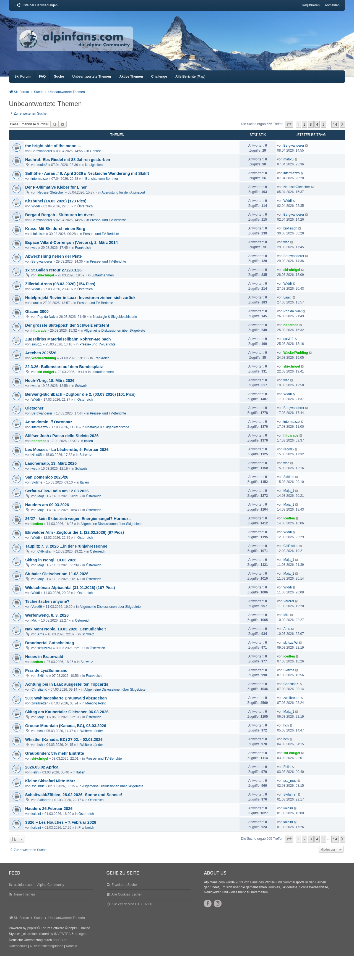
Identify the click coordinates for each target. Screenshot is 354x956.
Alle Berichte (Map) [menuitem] (190, 76)
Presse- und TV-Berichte (108, 220)
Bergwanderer (42, 151)
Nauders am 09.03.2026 (47, 505)
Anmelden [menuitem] (332, 5)
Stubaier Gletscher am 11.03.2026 (56, 574)
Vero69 (37, 607)
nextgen (81, 934)
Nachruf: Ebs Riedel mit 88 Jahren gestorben (67, 159)
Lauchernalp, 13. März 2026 (51, 463)
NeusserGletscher (50, 192)
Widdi (36, 206)
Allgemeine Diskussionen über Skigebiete (114, 330)
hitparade (39, 330)
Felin (35, 772)
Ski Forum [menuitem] (22, 76)
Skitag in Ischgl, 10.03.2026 (51, 560)
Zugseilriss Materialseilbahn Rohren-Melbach (68, 339)
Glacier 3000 (37, 311)
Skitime (37, 482)
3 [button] (311, 124)
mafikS (42, 165)
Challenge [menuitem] (159, 76)
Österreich (85, 206)
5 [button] (323, 124)
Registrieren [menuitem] (311, 5)
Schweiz (81, 386)
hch (40, 731)
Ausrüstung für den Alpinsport (123, 192)
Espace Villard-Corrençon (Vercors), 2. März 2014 (71, 242)
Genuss (95, 151)
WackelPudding (44, 358)
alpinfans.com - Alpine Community (39, 885)
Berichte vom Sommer (101, 179)
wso (34, 248)
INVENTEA (62, 934)
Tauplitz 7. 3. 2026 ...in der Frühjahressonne (66, 546)
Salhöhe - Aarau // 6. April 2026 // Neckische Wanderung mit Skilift (87, 173)
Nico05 (37, 455)
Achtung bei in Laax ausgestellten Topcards (66, 684)
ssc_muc (38, 786)
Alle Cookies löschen (126, 894)
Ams (40, 634)
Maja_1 (42, 496)
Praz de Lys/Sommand (46, 670)
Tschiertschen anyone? (47, 601)
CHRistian (44, 551)
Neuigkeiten (94, 165)
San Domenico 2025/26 (46, 477)
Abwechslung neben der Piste (53, 256)
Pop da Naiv (46, 317)
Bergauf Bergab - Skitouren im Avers (60, 215)
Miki (34, 620)
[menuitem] (37, 5)
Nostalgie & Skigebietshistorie (115, 317)
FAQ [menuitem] (42, 76)
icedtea (37, 524)
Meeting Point (95, 703)
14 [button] (335, 124)
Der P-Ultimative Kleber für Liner (56, 187)
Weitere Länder (91, 731)
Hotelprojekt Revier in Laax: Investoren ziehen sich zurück (80, 297)
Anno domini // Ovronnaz (48, 422)
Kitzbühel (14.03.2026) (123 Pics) (56, 201)
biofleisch (38, 234)
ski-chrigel (45, 275)
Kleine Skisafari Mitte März (50, 781)
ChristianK (39, 689)
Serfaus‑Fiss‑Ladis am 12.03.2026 (57, 491)
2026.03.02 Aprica (41, 767)
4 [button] (317, 124)
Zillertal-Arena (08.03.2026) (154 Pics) (60, 284)
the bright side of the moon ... (53, 146)
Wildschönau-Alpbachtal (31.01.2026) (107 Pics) (70, 587)
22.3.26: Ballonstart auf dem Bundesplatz (64, 367)
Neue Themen (24, 894)
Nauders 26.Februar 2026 (48, 808)
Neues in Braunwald (44, 656)
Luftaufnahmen (103, 275)
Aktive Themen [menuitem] (131, 76)
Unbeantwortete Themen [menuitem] (91, 76)
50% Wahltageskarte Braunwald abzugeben (66, 698)
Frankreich (83, 248)
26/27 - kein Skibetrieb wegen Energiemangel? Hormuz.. (78, 518)
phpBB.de (60, 940)
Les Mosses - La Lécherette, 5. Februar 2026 (67, 449)
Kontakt (71, 946)
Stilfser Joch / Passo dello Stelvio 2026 (62, 436)
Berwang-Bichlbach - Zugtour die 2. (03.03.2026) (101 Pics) (80, 394)
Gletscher (34, 408)
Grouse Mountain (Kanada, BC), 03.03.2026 (65, 725)
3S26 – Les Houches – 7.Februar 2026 (60, 822)
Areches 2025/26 (40, 353)
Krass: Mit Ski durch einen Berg (55, 228)
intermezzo (40, 179)
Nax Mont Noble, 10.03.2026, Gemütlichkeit (65, 629)
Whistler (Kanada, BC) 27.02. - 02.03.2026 (64, 739)
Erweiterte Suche (124, 885)
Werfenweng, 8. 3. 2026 (47, 615)
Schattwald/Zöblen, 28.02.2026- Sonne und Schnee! (73, 795)
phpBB (32, 928)
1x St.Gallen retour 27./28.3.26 (53, 270)
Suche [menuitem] (59, 76)
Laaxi (36, 303)
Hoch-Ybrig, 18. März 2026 (49, 380)
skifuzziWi (44, 648)
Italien (88, 441)
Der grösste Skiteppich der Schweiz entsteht (67, 325)
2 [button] (304, 124)
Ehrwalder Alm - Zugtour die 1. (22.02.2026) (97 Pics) (74, 532)
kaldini (36, 814)
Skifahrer (44, 800)
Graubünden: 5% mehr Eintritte (54, 753)
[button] (289, 124)
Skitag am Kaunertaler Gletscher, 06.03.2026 (67, 712)
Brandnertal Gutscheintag (49, 643)
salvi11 (37, 344)
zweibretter (40, 703)
